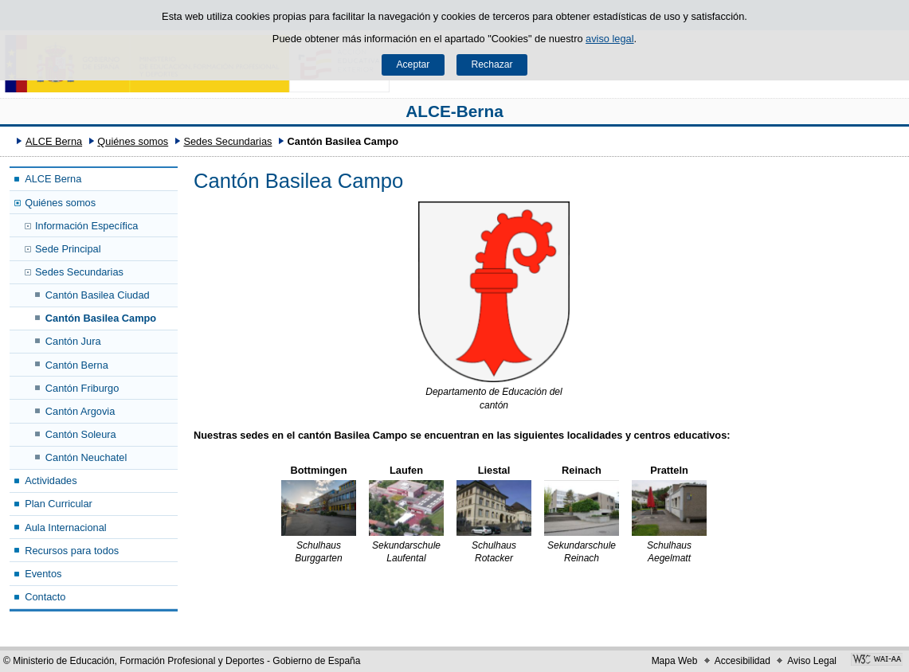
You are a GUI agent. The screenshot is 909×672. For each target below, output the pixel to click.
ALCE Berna (53, 141)
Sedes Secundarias (227, 141)
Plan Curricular (58, 504)
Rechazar (492, 64)
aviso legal (609, 39)
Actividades (50, 480)
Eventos (43, 574)
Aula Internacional (65, 527)
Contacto (45, 597)
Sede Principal (68, 249)
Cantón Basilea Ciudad (97, 295)
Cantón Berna (76, 365)
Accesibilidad (742, 660)
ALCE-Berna (454, 111)
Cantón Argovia (80, 411)
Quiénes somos (132, 141)
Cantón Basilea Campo (100, 318)
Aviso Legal (812, 660)
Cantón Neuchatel (86, 457)
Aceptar (412, 64)
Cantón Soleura (80, 434)
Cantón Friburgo (82, 388)
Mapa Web (675, 660)
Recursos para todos (72, 551)
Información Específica (86, 226)
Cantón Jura (73, 341)
